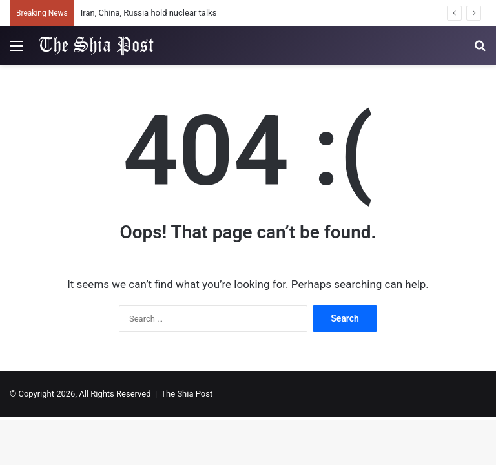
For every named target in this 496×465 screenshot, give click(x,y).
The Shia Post (186, 393)
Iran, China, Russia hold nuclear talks (149, 12)
